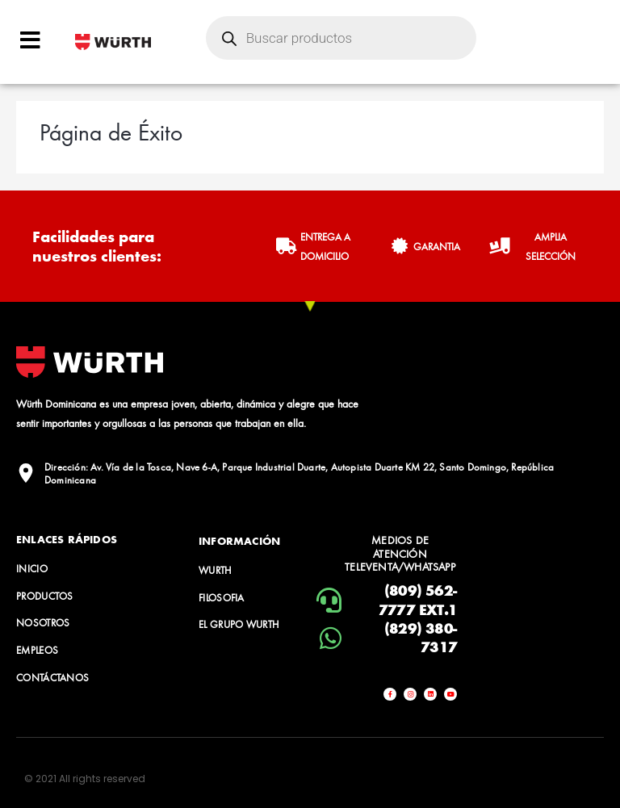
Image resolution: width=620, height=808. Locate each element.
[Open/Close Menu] (30, 40)
